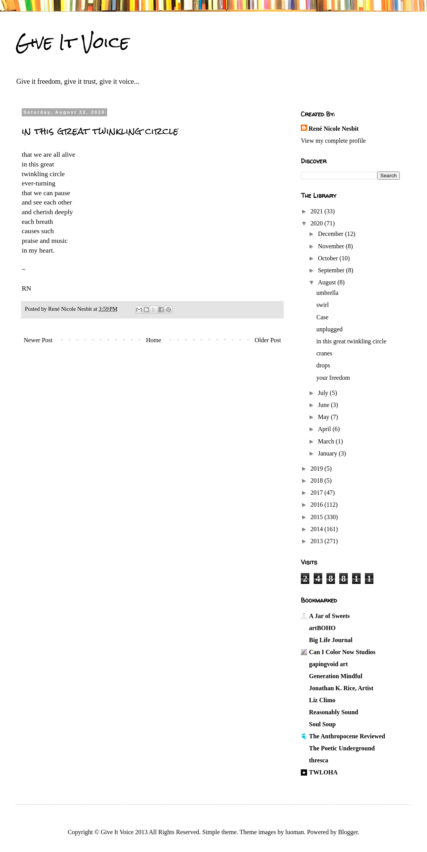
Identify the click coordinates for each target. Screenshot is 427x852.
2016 (318, 504)
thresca (318, 760)
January (328, 453)
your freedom (333, 377)
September (332, 270)
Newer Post (38, 340)
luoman (294, 832)
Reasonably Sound (333, 712)
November (332, 246)
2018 (318, 480)
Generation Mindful (335, 676)
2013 (318, 541)
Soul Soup (322, 724)
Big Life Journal (330, 640)
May (324, 417)
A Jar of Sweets (329, 616)
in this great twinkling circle (351, 341)
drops (323, 365)
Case (322, 317)
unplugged (329, 329)
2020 (318, 223)
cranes (324, 353)
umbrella (327, 292)
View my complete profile (333, 140)
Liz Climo (322, 700)
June (324, 405)
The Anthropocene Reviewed (347, 736)
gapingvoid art (328, 664)
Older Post (268, 340)
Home (153, 340)
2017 (318, 492)
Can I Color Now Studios (342, 652)
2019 (318, 468)
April (325, 429)
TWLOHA (323, 772)
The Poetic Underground (342, 748)
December (331, 233)
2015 (318, 517)
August (327, 282)
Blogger (348, 832)
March (327, 441)
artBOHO (322, 628)
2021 (318, 211)
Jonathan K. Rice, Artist (341, 688)
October (329, 258)
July (324, 393)
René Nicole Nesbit (334, 128)
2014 (318, 529)
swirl (322, 304)
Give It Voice (72, 42)
